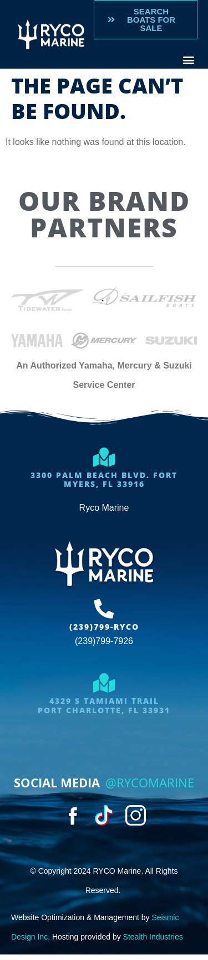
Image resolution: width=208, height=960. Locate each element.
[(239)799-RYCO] (104, 608)
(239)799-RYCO (104, 626)
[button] (188, 59)
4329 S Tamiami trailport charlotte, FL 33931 (104, 705)
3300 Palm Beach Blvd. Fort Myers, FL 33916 (104, 480)
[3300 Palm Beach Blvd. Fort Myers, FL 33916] (104, 456)
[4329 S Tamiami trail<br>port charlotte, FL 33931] (104, 682)
